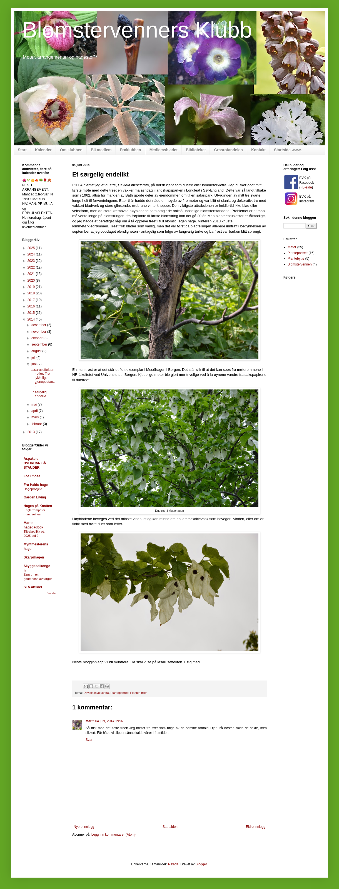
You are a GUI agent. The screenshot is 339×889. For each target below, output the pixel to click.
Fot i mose (32, 476)
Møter (292, 247)
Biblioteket (196, 150)
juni (34, 364)
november (39, 332)
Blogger (201, 864)
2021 (32, 274)
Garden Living (35, 497)
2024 (32, 254)
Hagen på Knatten (38, 506)
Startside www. (288, 150)
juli (33, 357)
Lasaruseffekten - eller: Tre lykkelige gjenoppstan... (43, 378)
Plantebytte (296, 258)
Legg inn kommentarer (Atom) (113, 834)
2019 (32, 287)
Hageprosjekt (33, 489)
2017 (32, 300)
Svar (89, 740)
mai (34, 404)
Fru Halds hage (36, 485)
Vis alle (52, 593)
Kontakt (258, 150)
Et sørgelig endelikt (38, 394)
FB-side (306, 187)
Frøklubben (130, 150)
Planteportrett (120, 692)
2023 (32, 261)
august (36, 351)
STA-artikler (33, 587)
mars (35, 417)
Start (22, 150)
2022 (32, 267)
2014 (32, 319)
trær (144, 692)
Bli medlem (101, 150)
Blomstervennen (300, 264)
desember (39, 325)
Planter (134, 692)
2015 (32, 313)
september (39, 344)
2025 (32, 248)
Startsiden (170, 827)
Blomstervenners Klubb (137, 30)
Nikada (173, 864)
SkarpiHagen (34, 557)
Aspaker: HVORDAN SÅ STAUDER (35, 463)
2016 (32, 306)
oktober (37, 338)
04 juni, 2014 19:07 (109, 721)
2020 (32, 280)
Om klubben (71, 150)
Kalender (43, 150)
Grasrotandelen (228, 150)
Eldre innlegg (255, 827)
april (35, 411)
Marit (90, 721)
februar (37, 424)
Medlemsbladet (163, 150)
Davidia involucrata (96, 692)
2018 (32, 293)
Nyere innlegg (84, 827)
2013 (32, 432)
